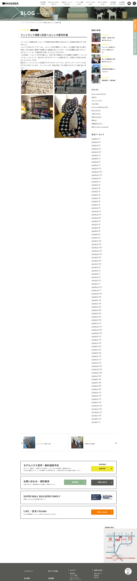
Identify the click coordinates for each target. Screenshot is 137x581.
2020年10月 (96, 283)
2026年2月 (95, 142)
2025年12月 (96, 148)
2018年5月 (95, 372)
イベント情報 (73, 550)
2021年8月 (95, 252)
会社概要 (49, 550)
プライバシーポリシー (53, 567)
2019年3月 (95, 341)
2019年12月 (96, 313)
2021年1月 (95, 273)
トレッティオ (25, 564)
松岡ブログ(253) (97, 118)
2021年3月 (95, 267)
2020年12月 (96, 277)
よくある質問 (50, 561)
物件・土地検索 (75, 558)
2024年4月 (95, 157)
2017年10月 (96, 393)
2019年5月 (95, 335)
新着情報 (72, 548)
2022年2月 (95, 234)
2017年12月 (96, 387)
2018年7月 (95, 365)
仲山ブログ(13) (97, 112)
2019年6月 (95, 332)
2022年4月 (95, 227)
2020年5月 (95, 298)
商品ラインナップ (27, 561)
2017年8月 (95, 399)
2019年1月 (95, 347)
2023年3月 (95, 197)
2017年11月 (96, 390)
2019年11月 (96, 316)
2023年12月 (96, 169)
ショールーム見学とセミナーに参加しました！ (108, 51)
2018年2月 (95, 381)
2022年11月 (96, 209)
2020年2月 (95, 307)
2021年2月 (95, 270)
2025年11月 (96, 151)
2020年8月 (95, 289)
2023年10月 (96, 175)
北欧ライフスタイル (75, 554)
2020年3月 (95, 304)
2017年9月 (95, 396)
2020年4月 (95, 301)
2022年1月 (95, 237)
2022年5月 (95, 224)
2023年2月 (95, 200)
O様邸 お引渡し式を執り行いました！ (109, 39)
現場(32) (95, 121)
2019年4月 (95, 338)
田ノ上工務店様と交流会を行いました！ (108, 62)
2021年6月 (95, 258)
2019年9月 (95, 322)
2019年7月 (95, 329)
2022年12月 (96, 206)
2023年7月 (95, 185)
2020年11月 (96, 280)
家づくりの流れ (51, 545)
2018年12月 (96, 350)
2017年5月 (95, 402)
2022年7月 (95, 218)
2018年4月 (95, 375)
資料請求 (75, 462)
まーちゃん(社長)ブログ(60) (102, 109)
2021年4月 (95, 264)
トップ (22, 22)
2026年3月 (95, 139)
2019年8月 (95, 326)
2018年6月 (95, 368)
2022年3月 (95, 231)
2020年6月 (95, 295)
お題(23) (95, 99)
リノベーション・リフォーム (30, 568)
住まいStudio (102, 488)
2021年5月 (95, 261)
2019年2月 (95, 344)
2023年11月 (96, 172)
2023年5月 (95, 191)
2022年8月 (95, 215)
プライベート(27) (98, 102)
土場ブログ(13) (97, 115)
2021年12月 (96, 240)
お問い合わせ (102, 462)
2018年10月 (96, 356)
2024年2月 (95, 163)
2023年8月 (95, 181)
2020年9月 (95, 286)
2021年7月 (95, 255)
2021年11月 (96, 243)
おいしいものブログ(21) (100, 96)
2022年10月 (96, 212)
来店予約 (102, 449)
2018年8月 (95, 362)
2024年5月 (95, 154)
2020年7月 (95, 292)
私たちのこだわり (27, 556)
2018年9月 (95, 359)
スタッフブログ (30, 22)
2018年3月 (95, 378)
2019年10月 (96, 319)
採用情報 (49, 556)
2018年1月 (95, 384)
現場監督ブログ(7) (98, 124)
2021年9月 (95, 249)
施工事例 (25, 550)
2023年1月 (95, 203)
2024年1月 (95, 166)
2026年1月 (95, 145)
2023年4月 (95, 194)
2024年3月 (95, 160)
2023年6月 (95, 188)
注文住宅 (24, 566)
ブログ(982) (96, 105)
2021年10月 (96, 246)
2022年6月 (95, 221)
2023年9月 (95, 178)
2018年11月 (96, 353)
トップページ (26, 545)
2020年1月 (95, 310)
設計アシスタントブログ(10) (102, 127)
